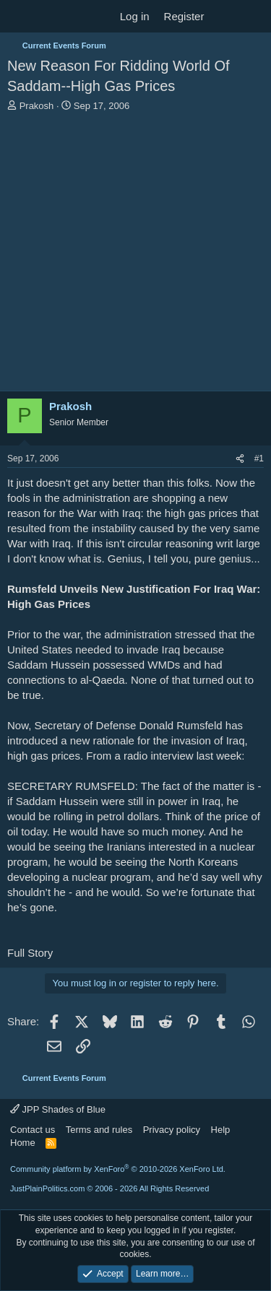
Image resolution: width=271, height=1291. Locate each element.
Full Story (30, 953)
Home (22, 1142)
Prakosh (37, 105)
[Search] (254, 16)
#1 (259, 458)
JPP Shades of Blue (58, 1109)
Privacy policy (171, 1129)
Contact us (32, 1129)
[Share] (240, 459)
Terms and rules (99, 1129)
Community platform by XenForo (117, 1169)
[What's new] (225, 16)
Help (221, 1129)
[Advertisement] (135, 255)
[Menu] (20, 16)
